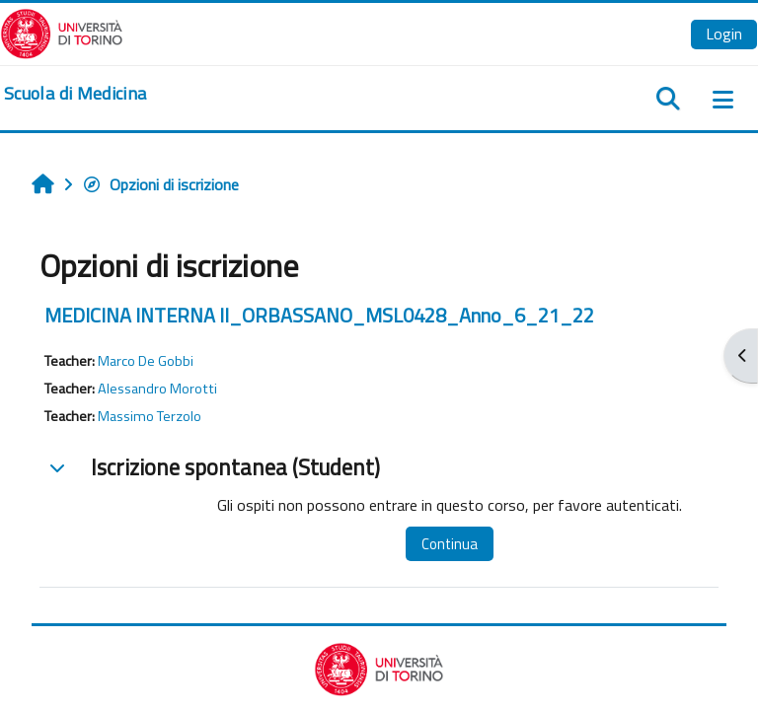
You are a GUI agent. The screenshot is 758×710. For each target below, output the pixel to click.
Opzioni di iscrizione (160, 184)
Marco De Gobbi (145, 361)
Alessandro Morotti (157, 388)
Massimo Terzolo (149, 416)
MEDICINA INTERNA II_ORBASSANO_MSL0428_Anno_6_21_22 (319, 315)
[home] (75, 94)
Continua (449, 543)
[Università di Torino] (61, 31)
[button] (57, 467)
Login (724, 33)
